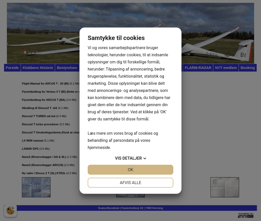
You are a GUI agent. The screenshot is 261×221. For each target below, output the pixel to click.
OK (130, 169)
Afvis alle (130, 182)
